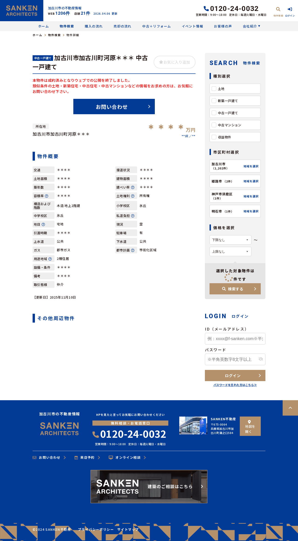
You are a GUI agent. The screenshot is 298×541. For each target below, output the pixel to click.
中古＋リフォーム (156, 26)
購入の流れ (94, 26)
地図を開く (250, 427)
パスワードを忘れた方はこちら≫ (235, 385)
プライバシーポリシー (96, 529)
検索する (233, 289)
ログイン (232, 375)
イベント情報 (192, 26)
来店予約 (84, 457)
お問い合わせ (112, 106)
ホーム (43, 26)
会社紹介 (250, 26)
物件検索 (67, 26)
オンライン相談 (125, 457)
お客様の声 (223, 26)
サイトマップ (128, 529)
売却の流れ (123, 26)
